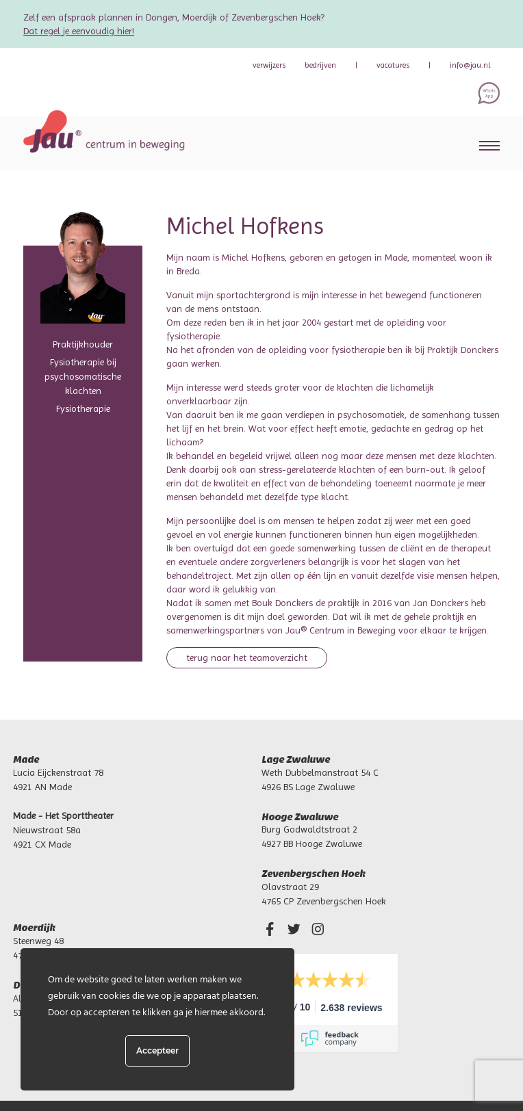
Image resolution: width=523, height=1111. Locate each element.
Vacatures (393, 65)
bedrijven (320, 65)
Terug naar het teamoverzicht (246, 657)
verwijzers (269, 65)
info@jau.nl (470, 65)
